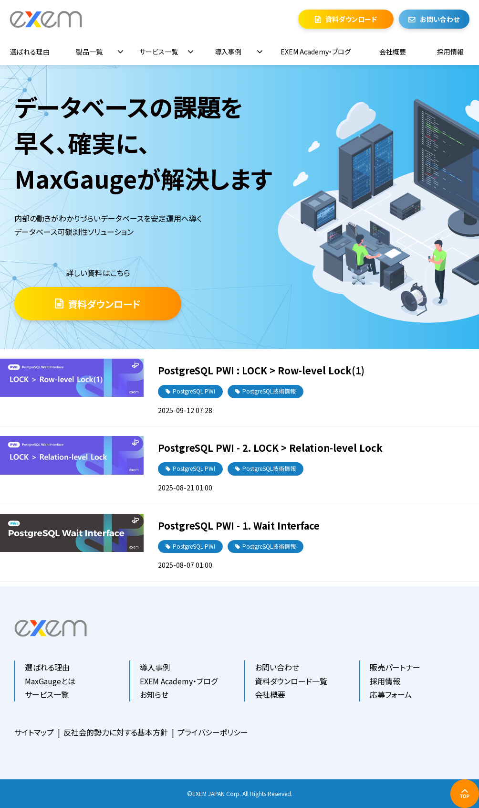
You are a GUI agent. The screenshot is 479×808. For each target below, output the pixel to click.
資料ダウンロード (351, 19)
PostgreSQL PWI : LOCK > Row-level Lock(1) (261, 370)
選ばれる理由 (30, 51)
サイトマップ (34, 732)
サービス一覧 (158, 51)
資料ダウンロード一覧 (291, 681)
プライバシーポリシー (212, 732)
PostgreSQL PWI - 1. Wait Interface (239, 525)
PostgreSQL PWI (194, 391)
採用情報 (450, 51)
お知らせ (154, 694)
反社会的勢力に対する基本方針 (115, 732)
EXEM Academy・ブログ (316, 51)
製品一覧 (89, 51)
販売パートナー (395, 667)
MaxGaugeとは (50, 681)
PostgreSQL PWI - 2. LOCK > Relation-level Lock (270, 448)
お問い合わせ (439, 19)
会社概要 (392, 51)
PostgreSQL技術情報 (269, 391)
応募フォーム (391, 694)
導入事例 (228, 51)
